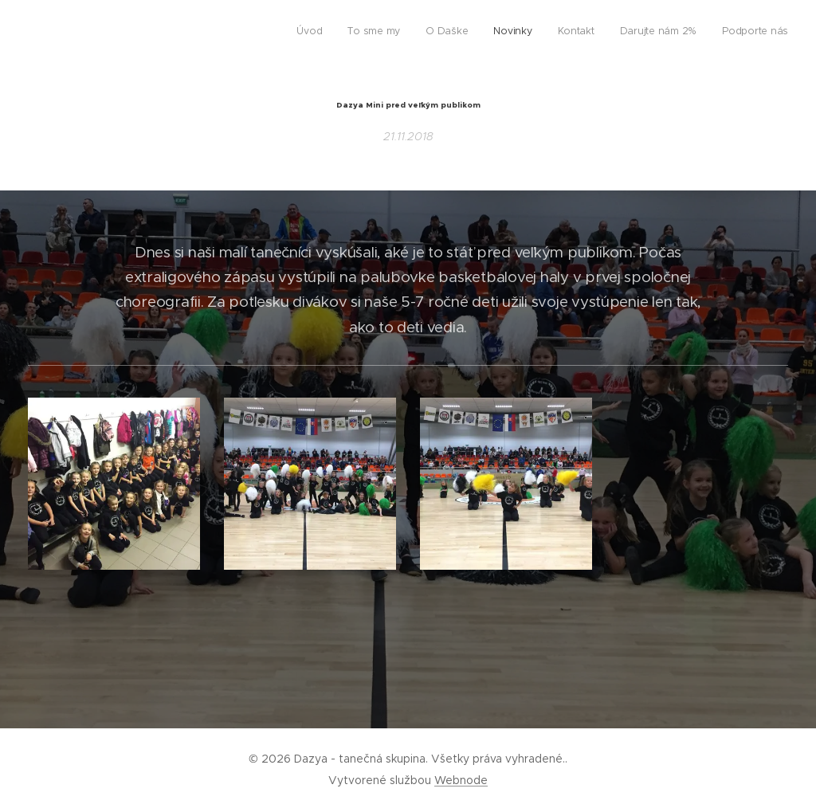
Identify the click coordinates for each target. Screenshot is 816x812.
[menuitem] (639, 33)
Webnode (461, 780)
